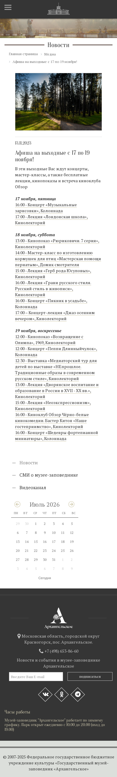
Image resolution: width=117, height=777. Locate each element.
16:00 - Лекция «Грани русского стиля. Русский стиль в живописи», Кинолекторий (53, 288)
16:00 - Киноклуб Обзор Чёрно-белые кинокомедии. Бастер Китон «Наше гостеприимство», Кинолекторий (52, 420)
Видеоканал (33, 487)
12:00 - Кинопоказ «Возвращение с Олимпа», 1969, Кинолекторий (49, 339)
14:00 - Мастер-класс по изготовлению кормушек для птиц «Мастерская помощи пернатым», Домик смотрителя (58, 258)
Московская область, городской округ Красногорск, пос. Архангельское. (61, 639)
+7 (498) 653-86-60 (61, 651)
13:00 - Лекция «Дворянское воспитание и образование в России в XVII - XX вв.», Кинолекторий (57, 390)
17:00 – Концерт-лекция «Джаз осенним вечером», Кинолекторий (55, 315)
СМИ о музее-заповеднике (49, 475)
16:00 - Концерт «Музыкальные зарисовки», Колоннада (46, 207)
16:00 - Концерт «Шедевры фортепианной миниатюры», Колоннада (56, 435)
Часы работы (17, 712)
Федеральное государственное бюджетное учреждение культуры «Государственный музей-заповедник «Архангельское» (61, 763)
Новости (29, 463)
